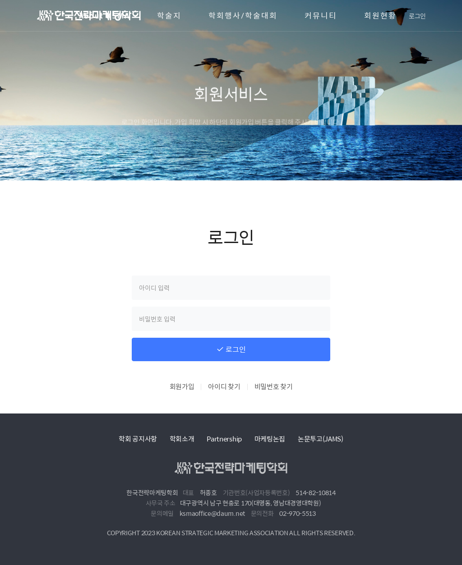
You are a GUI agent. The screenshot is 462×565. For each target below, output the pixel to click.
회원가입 (182, 386)
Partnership (224, 438)
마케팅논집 (270, 438)
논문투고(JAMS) (320, 438)
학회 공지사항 (138, 438)
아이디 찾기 (224, 386)
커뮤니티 (321, 16)
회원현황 (380, 16)
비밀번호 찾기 (273, 386)
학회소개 (182, 438)
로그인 (417, 16)
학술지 (169, 16)
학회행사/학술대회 (242, 16)
